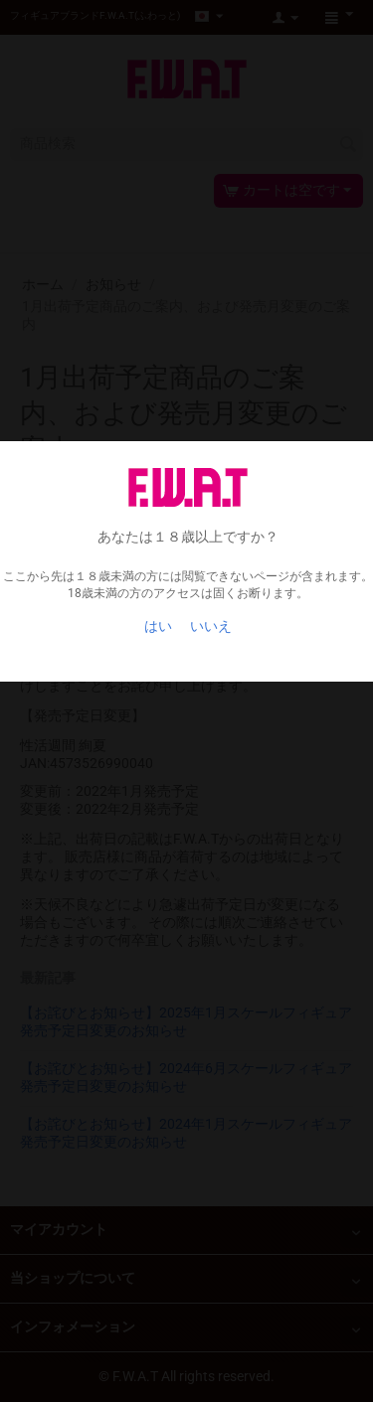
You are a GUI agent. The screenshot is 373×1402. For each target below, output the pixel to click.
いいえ (211, 626)
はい (158, 626)
